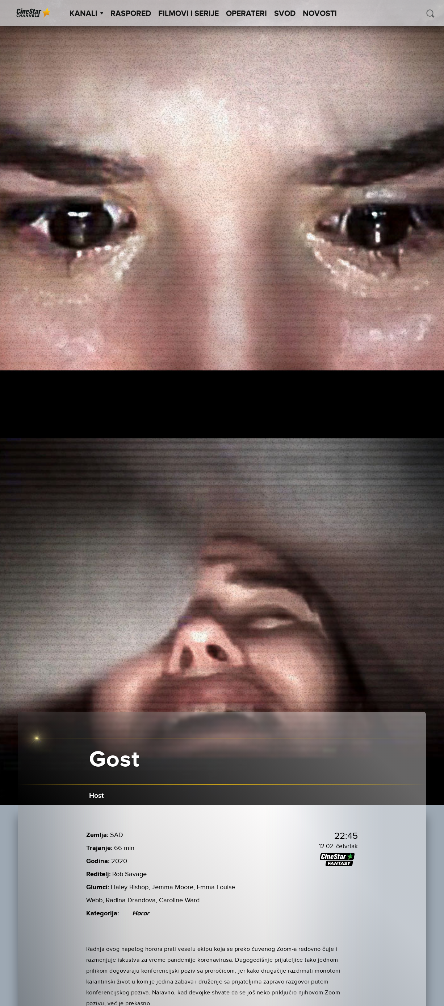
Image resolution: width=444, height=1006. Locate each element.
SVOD (285, 13)
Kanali (86, 13)
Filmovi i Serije (188, 13)
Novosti (320, 13)
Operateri (246, 13)
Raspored (130, 13)
